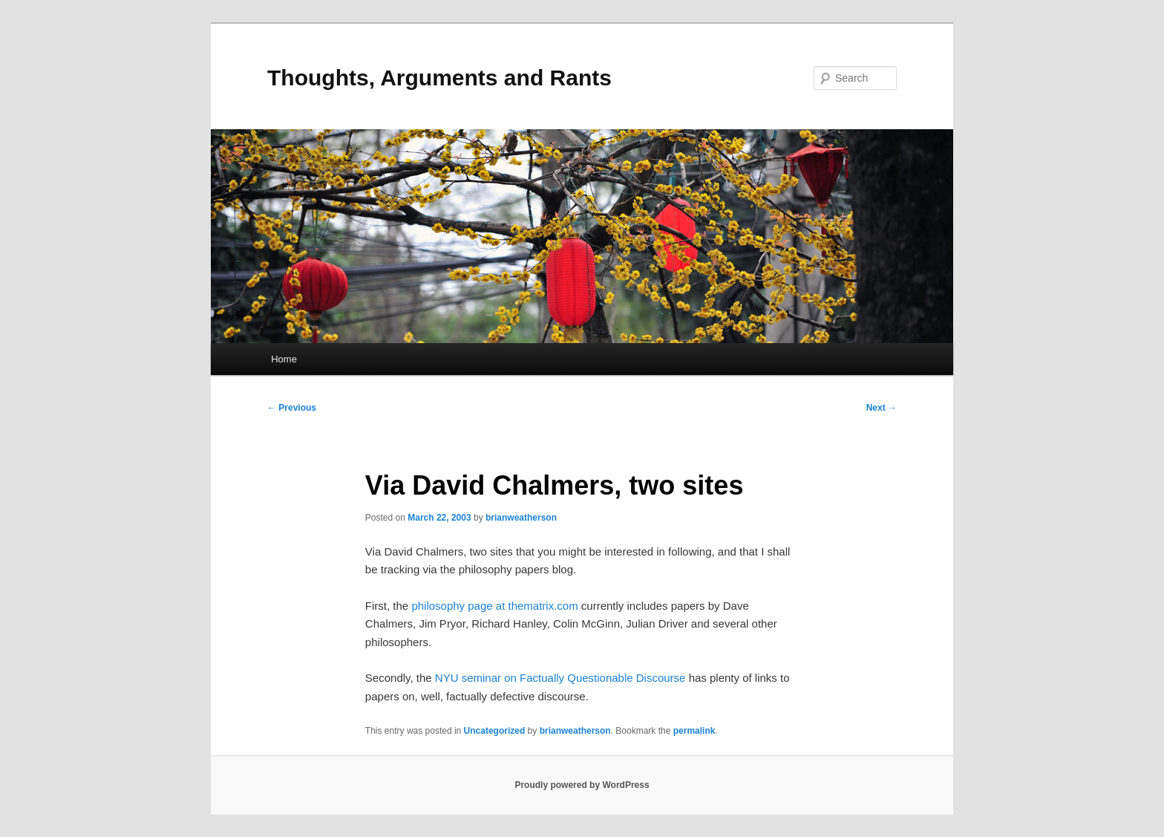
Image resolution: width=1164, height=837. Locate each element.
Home (284, 359)
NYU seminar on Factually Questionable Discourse (560, 677)
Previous (291, 408)
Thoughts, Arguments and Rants (439, 77)
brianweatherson (521, 517)
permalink (694, 731)
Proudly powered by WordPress (581, 785)
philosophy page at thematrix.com (494, 605)
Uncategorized (495, 731)
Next (881, 408)
